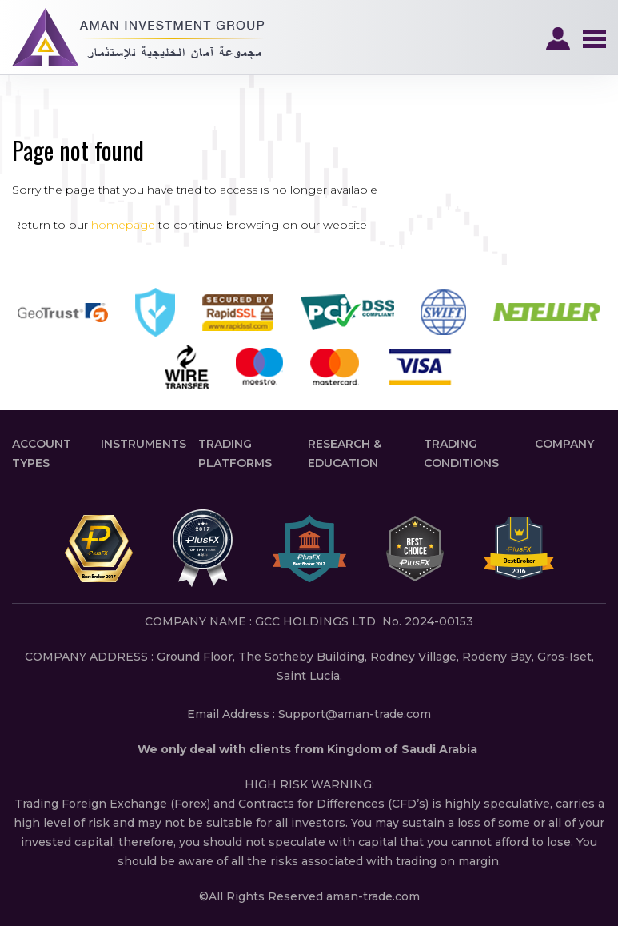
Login (558, 39)
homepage (123, 225)
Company (564, 444)
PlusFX (138, 37)
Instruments (143, 444)
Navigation (594, 39)
